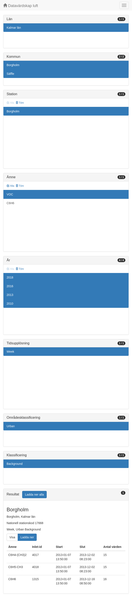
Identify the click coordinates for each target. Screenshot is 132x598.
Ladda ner (27, 537)
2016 (10, 286)
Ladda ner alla (34, 494)
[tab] (66, 494)
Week (10, 351)
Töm (20, 102)
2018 (10, 277)
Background (15, 463)
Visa (12, 537)
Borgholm (13, 65)
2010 (10, 303)
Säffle (10, 73)
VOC (10, 194)
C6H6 (10, 203)
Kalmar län (14, 27)
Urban (11, 426)
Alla (10, 185)
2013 (10, 295)
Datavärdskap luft (20, 5)
